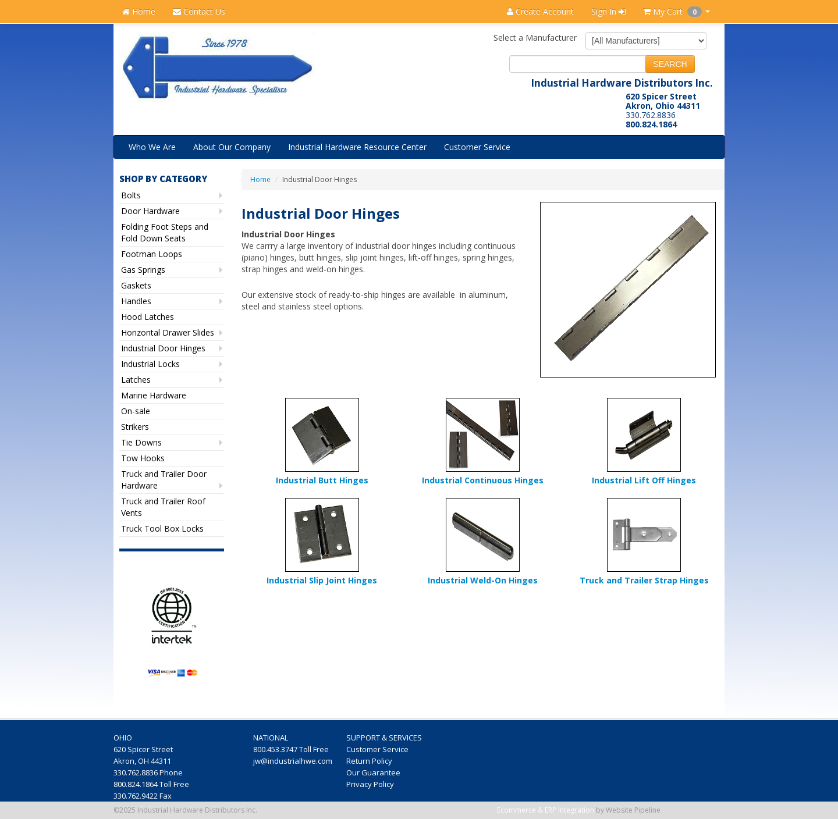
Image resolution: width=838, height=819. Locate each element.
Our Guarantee (374, 772)
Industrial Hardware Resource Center (357, 146)
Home (138, 11)
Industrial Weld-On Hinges (483, 580)
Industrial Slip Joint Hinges (322, 580)
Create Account (540, 11)
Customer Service (477, 146)
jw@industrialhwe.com (292, 761)
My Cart (676, 11)
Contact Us (199, 11)
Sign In (608, 11)
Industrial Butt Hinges (322, 480)
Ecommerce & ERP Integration (545, 810)
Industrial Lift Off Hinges (644, 480)
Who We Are (152, 146)
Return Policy (370, 761)
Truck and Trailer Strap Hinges (644, 580)
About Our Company (232, 146)
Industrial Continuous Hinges (483, 480)
